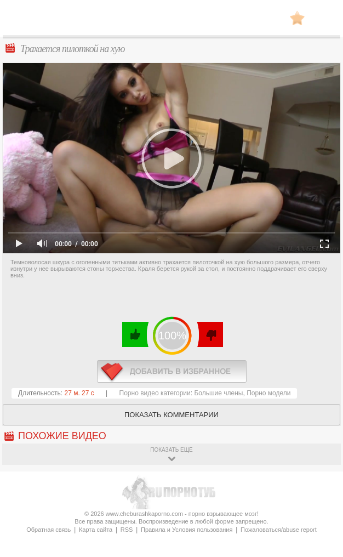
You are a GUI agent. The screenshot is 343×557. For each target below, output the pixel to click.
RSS (127, 529)
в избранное (172, 371)
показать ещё (171, 450)
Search (323, 18)
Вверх (322, 527)
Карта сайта (95, 529)
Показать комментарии (171, 415)
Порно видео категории (155, 393)
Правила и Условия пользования (186, 529)
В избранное (297, 17)
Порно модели (268, 393)
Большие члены (218, 393)
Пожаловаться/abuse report (279, 529)
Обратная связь (48, 529)
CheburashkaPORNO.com (171, 21)
